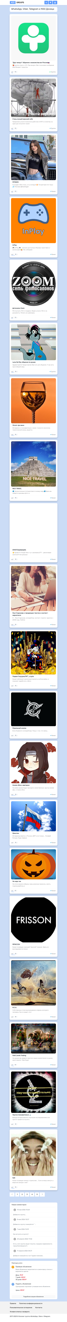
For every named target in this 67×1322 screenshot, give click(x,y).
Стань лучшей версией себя (22, 119)
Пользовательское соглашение (21, 1307)
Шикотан (15, 833)
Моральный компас (19, 728)
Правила (13, 1303)
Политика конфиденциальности (30, 1303)
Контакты (38, 1307)
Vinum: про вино (18, 425)
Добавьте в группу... (19, 1214)
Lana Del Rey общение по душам (23, 362)
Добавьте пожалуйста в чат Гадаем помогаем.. (28, 1256)
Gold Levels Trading (19, 1055)
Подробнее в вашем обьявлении (33, 1296)
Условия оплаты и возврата (19, 1312)
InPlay (14, 245)
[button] (50, 2)
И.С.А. (14, 1007)
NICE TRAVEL (17, 488)
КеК (13, 1178)
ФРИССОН (16, 944)
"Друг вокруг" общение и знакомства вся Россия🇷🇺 (31, 62)
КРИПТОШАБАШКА (19, 550)
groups (17, 2)
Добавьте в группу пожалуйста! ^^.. (24, 1224)
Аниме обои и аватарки (20, 785)
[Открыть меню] (46, 2)
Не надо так (16, 881)
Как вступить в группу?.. (21, 1234)
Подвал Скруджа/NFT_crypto (23, 676)
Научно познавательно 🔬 (21, 1115)
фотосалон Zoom (18, 308)
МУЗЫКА (15, 182)
